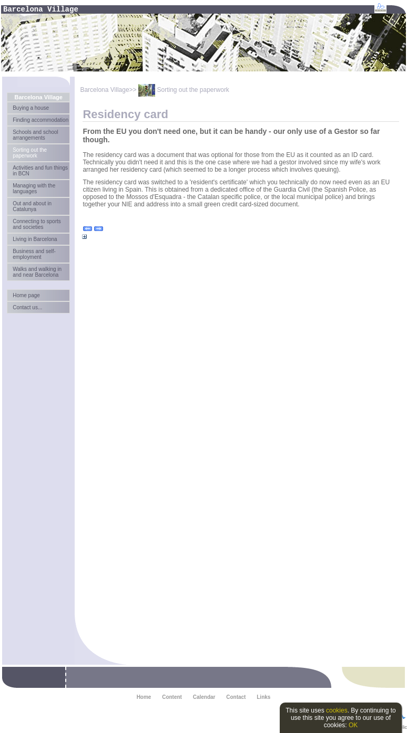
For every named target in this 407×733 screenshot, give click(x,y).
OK (353, 725)
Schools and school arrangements (35, 135)
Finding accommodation (40, 120)
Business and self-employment (34, 254)
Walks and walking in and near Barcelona (37, 272)
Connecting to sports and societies (37, 224)
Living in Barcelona (35, 239)
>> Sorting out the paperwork (179, 89)
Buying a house (31, 108)
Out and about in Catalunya (32, 206)
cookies (337, 710)
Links (263, 697)
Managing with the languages (34, 188)
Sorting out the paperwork (30, 153)
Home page (26, 295)
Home (144, 697)
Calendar (204, 697)
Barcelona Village (38, 97)
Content (172, 697)
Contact (236, 697)
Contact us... (27, 307)
